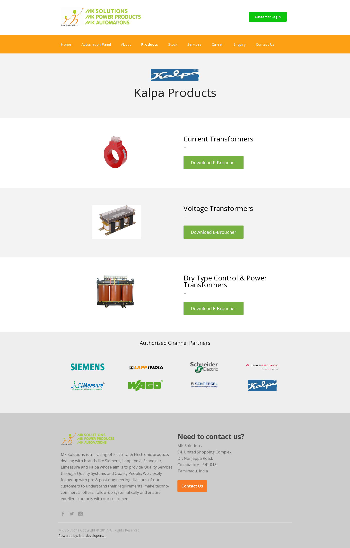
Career (217, 44)
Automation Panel (96, 44)
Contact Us (265, 44)
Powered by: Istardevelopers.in (82, 535)
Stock (172, 44)
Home (66, 44)
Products (149, 44)
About (126, 44)
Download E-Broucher (213, 162)
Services (194, 44)
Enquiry (239, 44)
